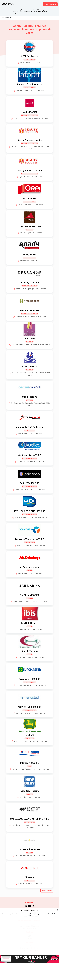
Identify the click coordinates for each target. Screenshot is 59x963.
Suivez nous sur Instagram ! (29, 910)
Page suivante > (47, 891)
